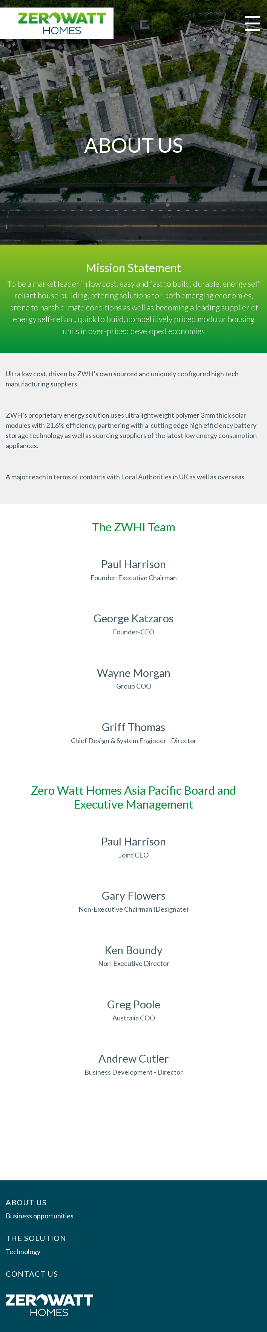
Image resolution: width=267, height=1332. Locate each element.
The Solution (36, 1237)
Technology (23, 1251)
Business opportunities (40, 1216)
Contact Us (32, 1273)
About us (26, 1202)
